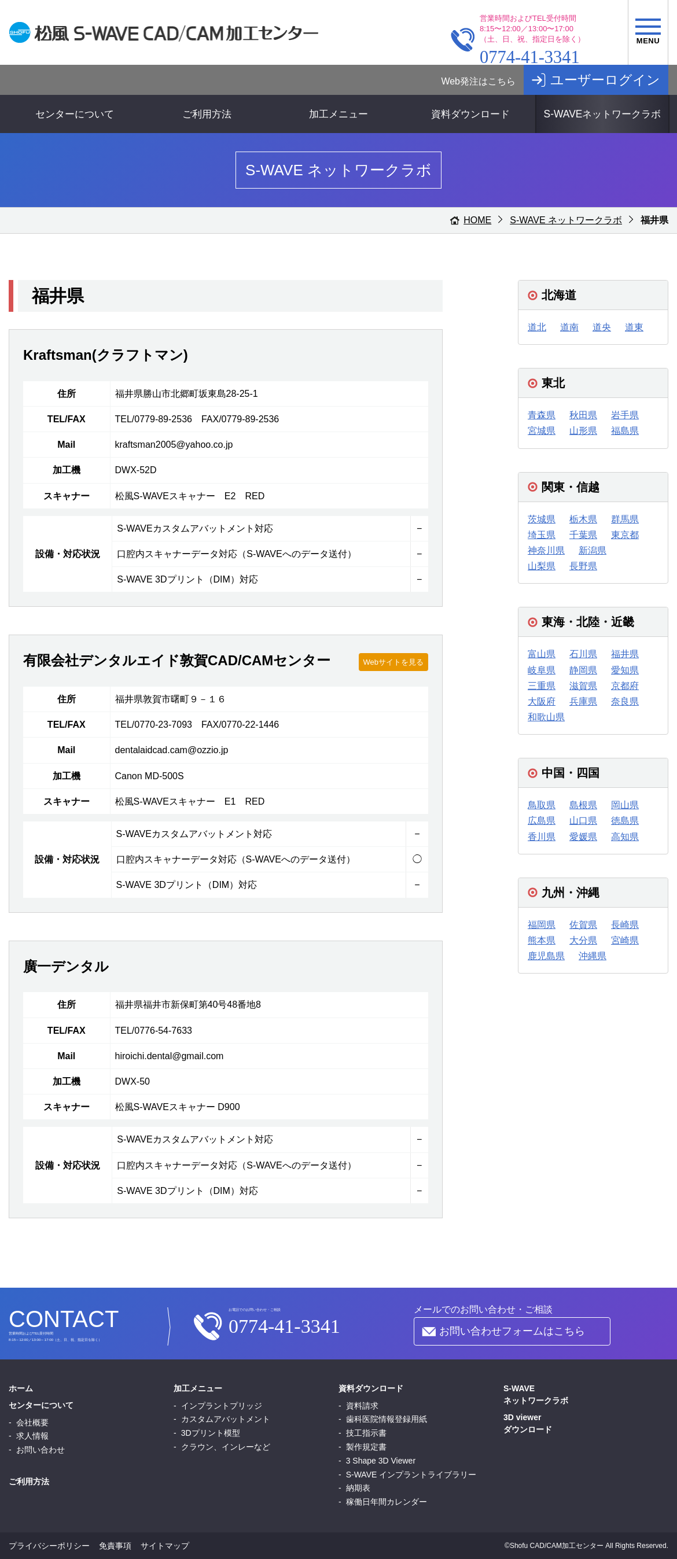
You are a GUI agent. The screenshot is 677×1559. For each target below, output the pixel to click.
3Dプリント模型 (210, 1433)
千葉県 (583, 535)
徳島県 (625, 820)
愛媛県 (583, 837)
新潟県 (592, 550)
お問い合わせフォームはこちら (512, 1331)
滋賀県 (583, 686)
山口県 (583, 820)
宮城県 (541, 431)
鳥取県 (541, 805)
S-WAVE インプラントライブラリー (411, 1474)
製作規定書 (366, 1446)
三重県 (541, 686)
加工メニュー (338, 114)
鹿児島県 (546, 956)
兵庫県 (583, 701)
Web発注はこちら (478, 81)
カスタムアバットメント (225, 1419)
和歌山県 (546, 717)
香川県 (541, 837)
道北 (537, 327)
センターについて (74, 114)
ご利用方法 (207, 114)
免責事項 (115, 1545)
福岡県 (541, 925)
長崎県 (625, 925)
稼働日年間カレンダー (386, 1501)
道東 (634, 327)
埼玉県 (541, 535)
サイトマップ (165, 1545)
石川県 (583, 654)
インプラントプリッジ (221, 1405)
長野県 (583, 566)
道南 (569, 327)
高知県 (625, 837)
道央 (602, 327)
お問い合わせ (40, 1449)
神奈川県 (546, 550)
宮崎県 (625, 940)
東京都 (625, 535)
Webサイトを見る (393, 662)
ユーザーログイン (605, 79)
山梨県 (541, 566)
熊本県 (541, 940)
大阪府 (541, 701)
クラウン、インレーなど (225, 1446)
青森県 (541, 415)
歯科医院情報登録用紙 (386, 1419)
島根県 (583, 805)
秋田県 (583, 415)
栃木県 (583, 519)
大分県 (583, 940)
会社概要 (32, 1422)
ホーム (21, 1388)
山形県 (583, 431)
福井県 (625, 654)
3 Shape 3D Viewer (380, 1460)
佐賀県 (583, 925)
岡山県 (625, 805)
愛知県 (625, 670)
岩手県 (625, 415)
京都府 (625, 686)
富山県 (541, 654)
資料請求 (362, 1405)
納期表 (358, 1487)
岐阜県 (541, 670)
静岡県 (583, 670)
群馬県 (625, 519)
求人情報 (32, 1435)
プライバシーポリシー (49, 1545)
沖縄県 (592, 956)
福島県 (625, 431)
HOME (477, 220)
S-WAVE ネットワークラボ (566, 220)
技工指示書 (366, 1433)
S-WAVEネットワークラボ (602, 114)
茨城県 (541, 519)
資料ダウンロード (470, 114)
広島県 (541, 820)
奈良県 (625, 701)
